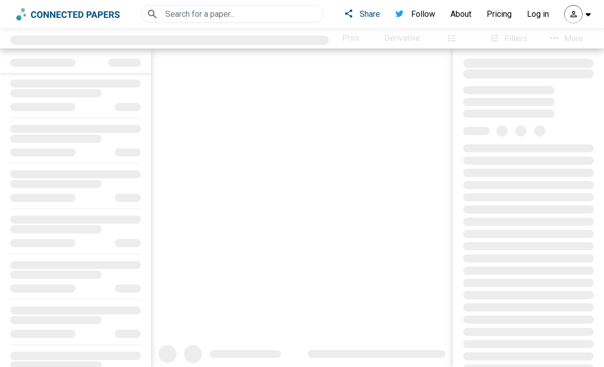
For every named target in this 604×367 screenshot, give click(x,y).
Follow (415, 14)
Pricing (499, 14)
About (460, 14)
